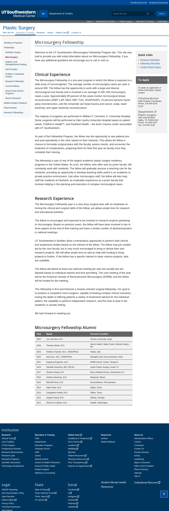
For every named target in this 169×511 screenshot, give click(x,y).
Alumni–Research (13, 98)
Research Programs (10, 459)
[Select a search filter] (151, 14)
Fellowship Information (150, 63)
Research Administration (12, 452)
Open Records (8, 496)
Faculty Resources (139, 2)
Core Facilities (8, 442)
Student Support (42, 469)
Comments (139, 445)
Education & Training (144, 21)
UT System (40, 500)
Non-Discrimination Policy (13, 493)
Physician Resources (77, 459)
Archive (104, 438)
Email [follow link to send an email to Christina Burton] (140, 106)
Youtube (71, 500)
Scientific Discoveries (11, 462)
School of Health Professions (47, 462)
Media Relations (108, 442)
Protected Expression (11, 507)
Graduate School (42, 449)
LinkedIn (71, 507)
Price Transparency (76, 462)
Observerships (10, 108)
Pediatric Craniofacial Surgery (14, 75)
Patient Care (61, 33)
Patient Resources (76, 455)
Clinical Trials (7, 438)
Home (89, 21)
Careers (137, 442)
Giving (137, 455)
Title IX (137, 476)
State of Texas (41, 489)
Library (38, 455)
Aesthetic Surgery (13, 52)
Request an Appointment (78, 466)
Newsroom (106, 435)
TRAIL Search (41, 496)
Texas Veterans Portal (44, 493)
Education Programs (44, 445)
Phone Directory (141, 469)
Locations (72, 445)
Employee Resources (158, 2)
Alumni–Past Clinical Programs (14, 92)
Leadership (139, 459)
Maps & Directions (142, 462)
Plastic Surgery (126, 21)
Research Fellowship (14, 81)
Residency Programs (13, 43)
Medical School (41, 459)
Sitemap (137, 473)
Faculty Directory (141, 452)
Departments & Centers (105, 21)
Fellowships (162, 21)
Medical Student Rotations (15, 103)
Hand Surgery (11, 69)
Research (41, 33)
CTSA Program (8, 445)
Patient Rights (8, 500)
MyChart (71, 452)
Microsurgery (11, 57)
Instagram (72, 496)
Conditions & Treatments (78, 438)
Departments (40, 442)
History (50, 33)
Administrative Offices (143, 438)
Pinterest (72, 503)
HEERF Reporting (9, 489)
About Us (138, 435)
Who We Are (8, 33)
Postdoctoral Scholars (11, 449)
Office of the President (144, 466)
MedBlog (72, 449)
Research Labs (8, 455)
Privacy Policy (8, 503)
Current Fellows (12, 86)
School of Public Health (45, 466)
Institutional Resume (145, 482)
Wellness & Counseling (45, 473)
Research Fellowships (13, 112)
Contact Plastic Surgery (150, 67)
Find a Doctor (74, 442)
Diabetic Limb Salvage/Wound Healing (15, 63)
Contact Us (76, 33)
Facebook (72, 489)
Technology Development (13, 466)
